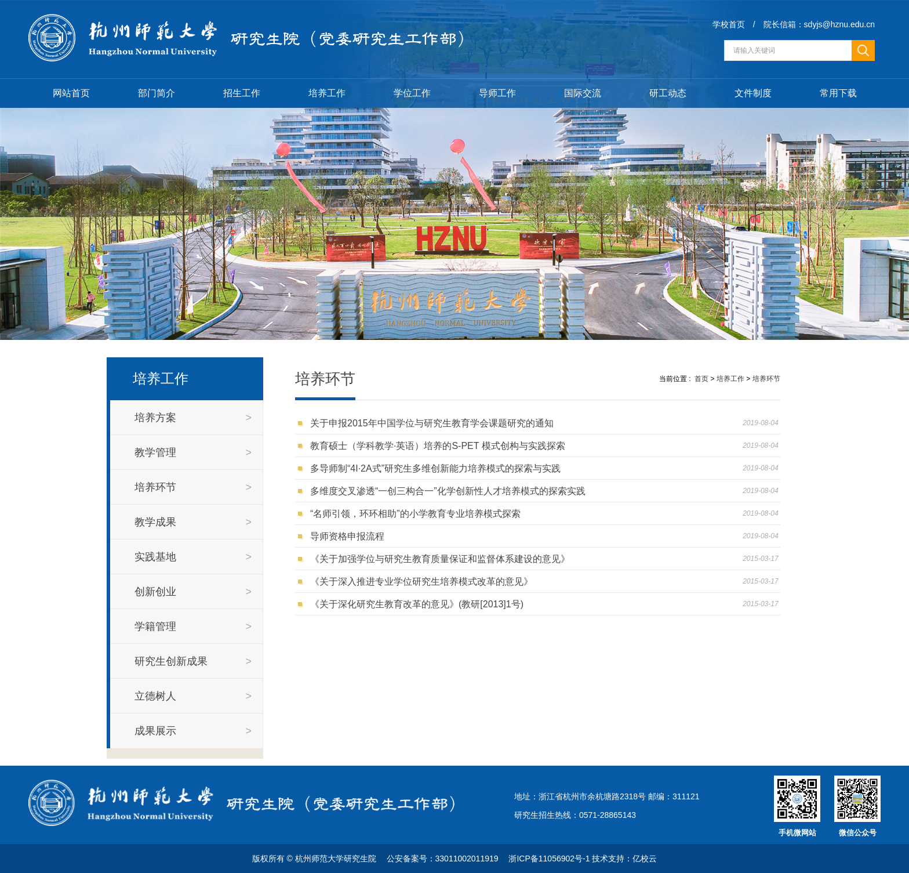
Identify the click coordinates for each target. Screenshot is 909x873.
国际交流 (582, 93)
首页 (701, 379)
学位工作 (412, 93)
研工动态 (667, 93)
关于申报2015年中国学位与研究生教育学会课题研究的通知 (434, 423)
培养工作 (327, 93)
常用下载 (838, 93)
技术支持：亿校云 (624, 858)
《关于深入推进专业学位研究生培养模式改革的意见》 (424, 581)
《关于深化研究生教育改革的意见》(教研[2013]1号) (419, 604)
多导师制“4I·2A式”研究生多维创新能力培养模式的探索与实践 (438, 468)
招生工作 (241, 93)
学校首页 (728, 24)
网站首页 (71, 93)
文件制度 (753, 93)
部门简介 (156, 93)
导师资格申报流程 (350, 536)
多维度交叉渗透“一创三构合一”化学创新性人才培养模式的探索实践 (450, 491)
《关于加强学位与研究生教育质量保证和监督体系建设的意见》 (442, 559)
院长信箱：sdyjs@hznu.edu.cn (819, 24)
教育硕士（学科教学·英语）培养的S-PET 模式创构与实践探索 (440, 446)
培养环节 (766, 379)
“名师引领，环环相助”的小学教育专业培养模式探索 (418, 514)
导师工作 (497, 93)
